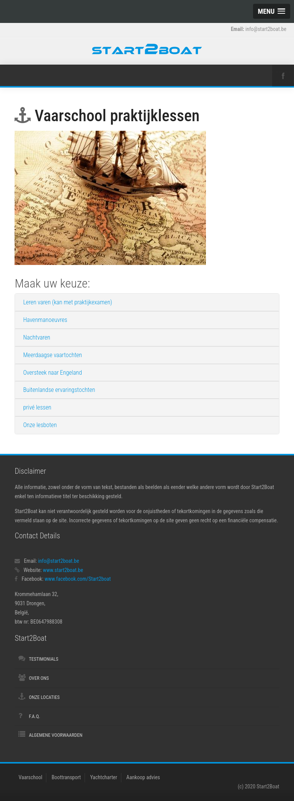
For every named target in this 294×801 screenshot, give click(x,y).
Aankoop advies (143, 777)
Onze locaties (44, 697)
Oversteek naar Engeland (52, 372)
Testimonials (43, 659)
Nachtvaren (36, 337)
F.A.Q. (34, 716)
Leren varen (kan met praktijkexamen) (67, 302)
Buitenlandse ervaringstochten (59, 389)
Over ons (39, 678)
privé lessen (37, 407)
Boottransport (66, 777)
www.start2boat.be (63, 570)
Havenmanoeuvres (45, 319)
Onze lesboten (40, 425)
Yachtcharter (103, 777)
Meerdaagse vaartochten (52, 355)
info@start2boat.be (58, 561)
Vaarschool (30, 777)
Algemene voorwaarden (55, 735)
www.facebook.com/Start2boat (77, 579)
